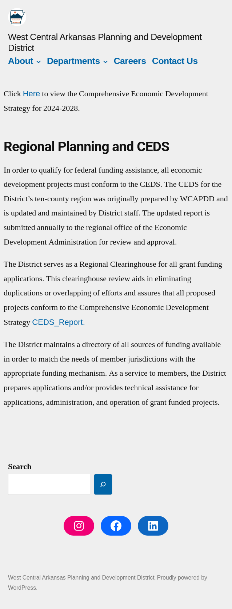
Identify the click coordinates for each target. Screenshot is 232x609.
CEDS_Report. (58, 322)
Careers (130, 61)
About (20, 61)
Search (19, 466)
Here (31, 93)
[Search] (103, 484)
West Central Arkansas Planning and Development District (81, 577)
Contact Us (175, 61)
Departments (73, 61)
